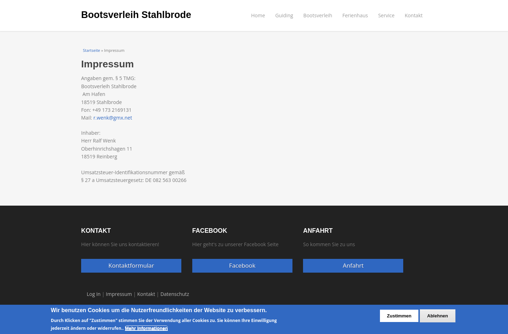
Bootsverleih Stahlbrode (136, 15)
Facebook (242, 265)
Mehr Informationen (146, 331)
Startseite (91, 50)
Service (386, 15)
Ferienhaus (355, 15)
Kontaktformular (131, 265)
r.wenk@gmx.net (112, 117)
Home (258, 15)
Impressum (119, 294)
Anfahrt (353, 265)
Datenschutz (175, 294)
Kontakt (414, 15)
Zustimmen (399, 318)
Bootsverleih (317, 15)
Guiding (284, 15)
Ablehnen (437, 318)
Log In (94, 294)
